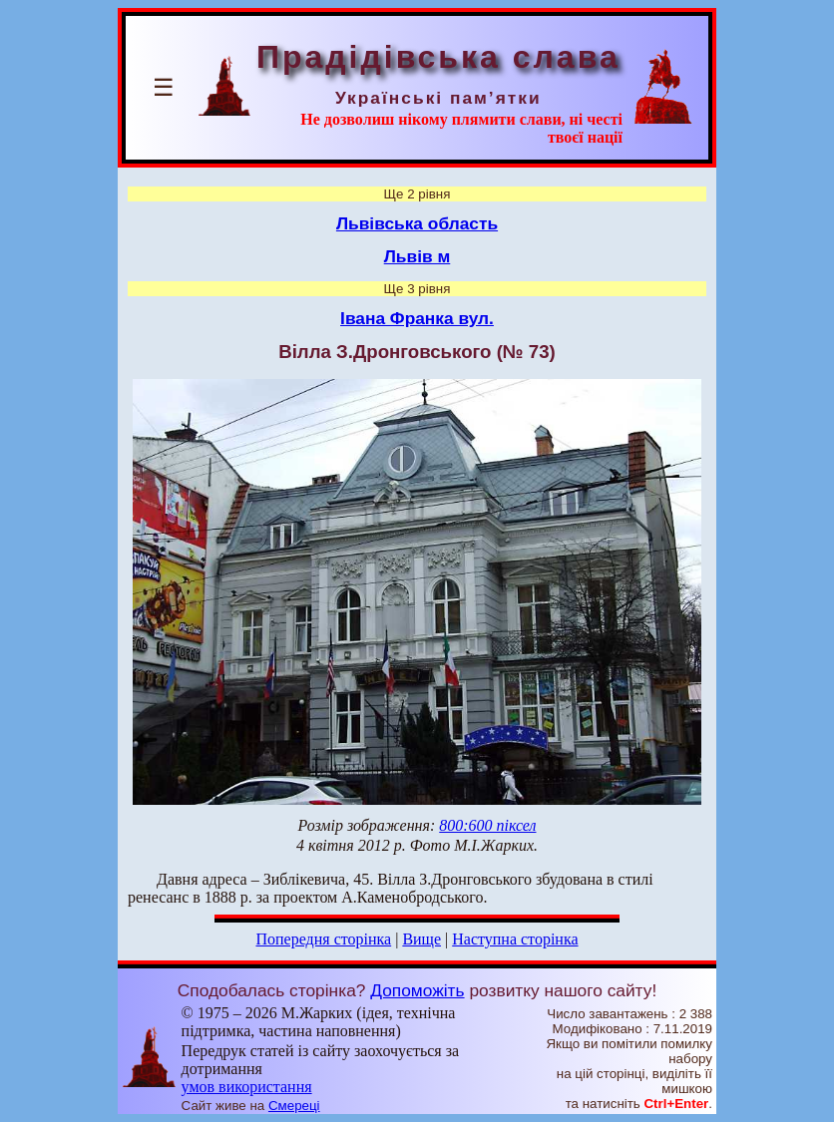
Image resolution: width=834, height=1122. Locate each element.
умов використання (247, 1086)
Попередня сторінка (323, 939)
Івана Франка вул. (417, 318)
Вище (421, 939)
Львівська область (417, 223)
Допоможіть (417, 990)
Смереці (294, 1105)
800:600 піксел (487, 825)
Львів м (417, 256)
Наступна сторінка (515, 939)
